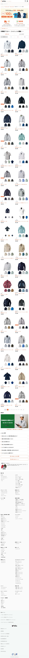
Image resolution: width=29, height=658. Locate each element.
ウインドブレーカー (4, 476)
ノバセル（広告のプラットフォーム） (7, 614)
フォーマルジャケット (4, 477)
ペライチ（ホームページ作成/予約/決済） (7, 622)
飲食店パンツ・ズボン (18, 542)
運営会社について (3, 628)
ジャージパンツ (3, 588)
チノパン (16, 517)
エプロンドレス (17, 494)
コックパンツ (17, 543)
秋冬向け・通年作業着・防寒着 (5, 514)
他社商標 (2, 648)
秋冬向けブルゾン (3, 518)
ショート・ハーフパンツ (18, 518)
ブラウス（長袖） (17, 483)
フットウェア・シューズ (18, 591)
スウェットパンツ (3, 495)
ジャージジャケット (4, 587)
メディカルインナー (18, 583)
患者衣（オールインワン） (19, 572)
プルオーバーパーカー (4, 491)
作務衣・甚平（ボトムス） (19, 588)
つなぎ (16, 506)
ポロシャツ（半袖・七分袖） (19, 479)
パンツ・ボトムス (17, 514)
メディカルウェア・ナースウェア (19, 559)
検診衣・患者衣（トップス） (19, 565)
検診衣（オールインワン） (19, 573)
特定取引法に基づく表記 (5, 636)
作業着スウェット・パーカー (5, 521)
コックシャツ (3, 543)
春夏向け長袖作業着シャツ (19, 502)
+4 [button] (2, 256)
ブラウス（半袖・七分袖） (19, 484)
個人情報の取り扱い (4, 641)
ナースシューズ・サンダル (19, 579)
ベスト (2, 480)
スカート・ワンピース (4, 591)
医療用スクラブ (3, 559)
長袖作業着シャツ (3, 535)
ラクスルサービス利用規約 (5, 633)
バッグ (2, 599)
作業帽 (2, 538)
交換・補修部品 (3, 607)
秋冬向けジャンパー (4, 520)
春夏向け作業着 (17, 498)
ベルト (2, 604)
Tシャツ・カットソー (18, 476)
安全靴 (2, 528)
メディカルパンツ (17, 566)
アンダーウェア (3, 525)
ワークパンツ (3, 524)
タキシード (2, 479)
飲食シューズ (17, 547)
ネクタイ (2, 603)
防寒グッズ (2, 600)
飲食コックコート (3, 542)
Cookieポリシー (3, 646)
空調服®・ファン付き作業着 (19, 499)
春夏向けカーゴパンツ (18, 509)
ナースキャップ (17, 580)
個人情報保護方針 (3, 638)
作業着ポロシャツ (17, 487)
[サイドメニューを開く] (1, 1)
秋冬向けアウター (3, 532)
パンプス (16, 592)
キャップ (2, 499)
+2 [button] (16, 71)
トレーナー (2, 494)
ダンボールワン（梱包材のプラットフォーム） (8, 619)
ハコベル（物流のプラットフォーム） (7, 617)
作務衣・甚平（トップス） (19, 587)
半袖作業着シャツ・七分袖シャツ (20, 503)
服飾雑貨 (2, 606)
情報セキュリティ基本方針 (5, 643)
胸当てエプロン (17, 491)
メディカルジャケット (18, 562)
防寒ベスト (2, 539)
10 (21, 409)
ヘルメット (2, 531)
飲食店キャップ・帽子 (4, 547)
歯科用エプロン (17, 576)
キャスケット (3, 550)
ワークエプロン (3, 527)
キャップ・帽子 (3, 498)
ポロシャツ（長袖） (18, 477)
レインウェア (3, 517)
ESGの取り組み (3, 651)
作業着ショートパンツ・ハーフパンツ (20, 510)
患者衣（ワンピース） (18, 569)
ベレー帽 (2, 551)
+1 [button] (16, 108)
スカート (2, 592)
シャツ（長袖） (17, 480)
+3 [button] (2, 71)
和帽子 (2, 554)
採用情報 (2, 631)
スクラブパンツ (3, 562)
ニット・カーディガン (18, 486)
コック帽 (2, 555)
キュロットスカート (4, 595)
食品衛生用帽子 (3, 557)
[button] (7, 34)
